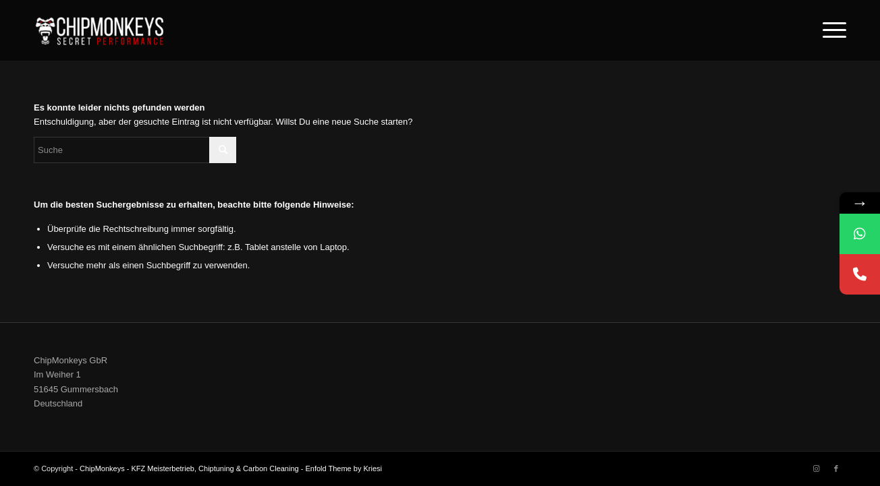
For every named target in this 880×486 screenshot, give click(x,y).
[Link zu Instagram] (816, 468)
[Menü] (830, 30)
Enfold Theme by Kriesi (343, 468)
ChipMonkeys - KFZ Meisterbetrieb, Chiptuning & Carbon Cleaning (189, 468)
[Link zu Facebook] (836, 468)
